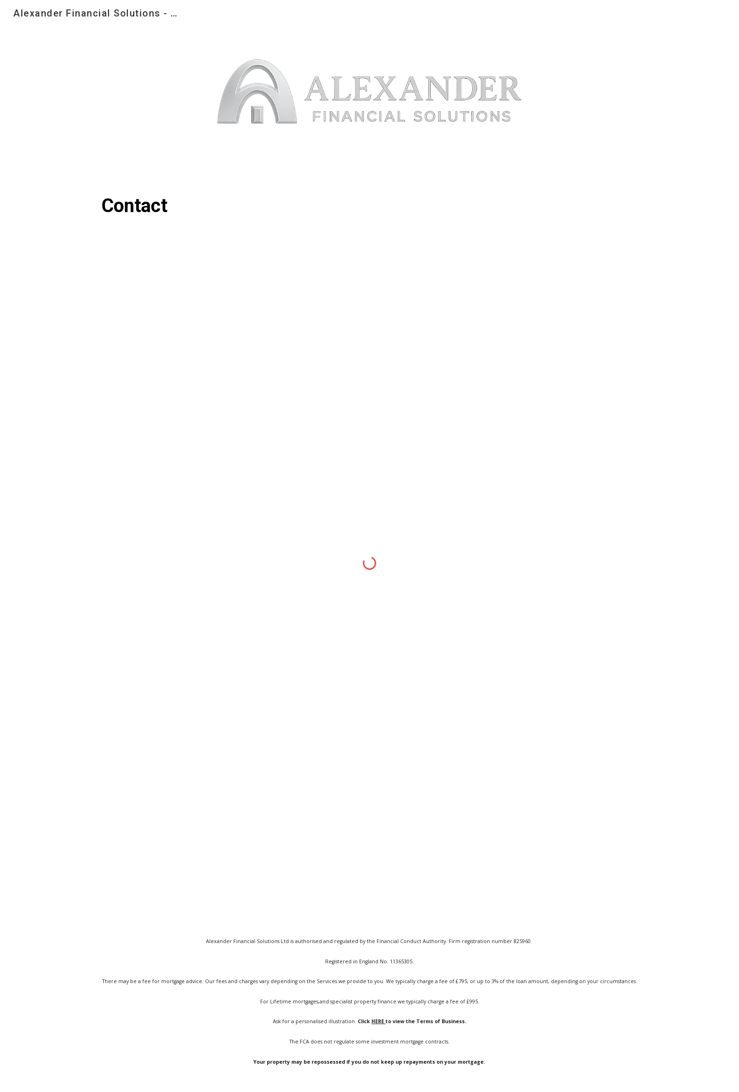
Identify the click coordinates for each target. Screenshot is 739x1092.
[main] (369, 206)
